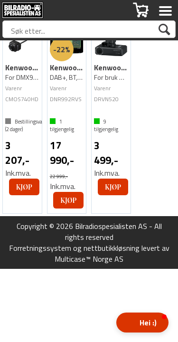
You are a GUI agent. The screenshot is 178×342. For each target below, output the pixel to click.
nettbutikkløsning (112, 248)
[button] (142, 322)
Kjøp (24, 186)
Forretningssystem (40, 248)
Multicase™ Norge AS (89, 259)
